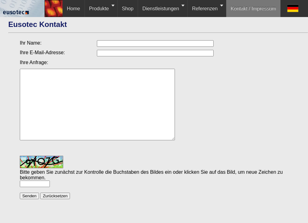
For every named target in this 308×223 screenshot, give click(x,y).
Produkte (99, 8)
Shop (127, 8)
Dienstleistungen (160, 8)
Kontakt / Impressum (253, 8)
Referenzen (205, 8)
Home (73, 8)
